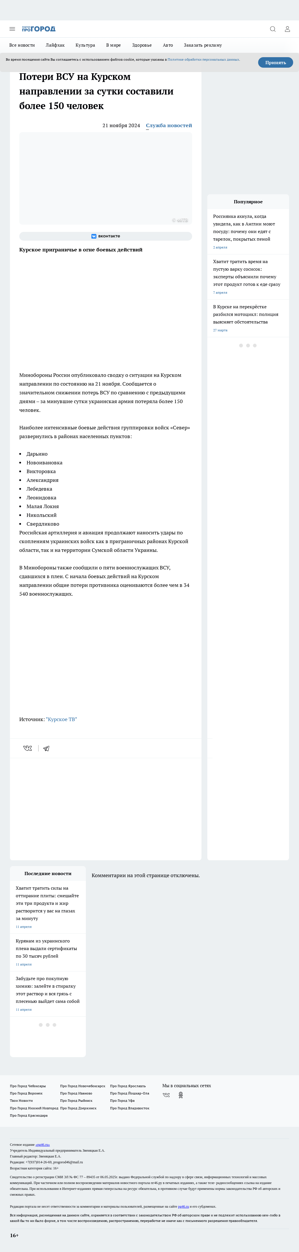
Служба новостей (169, 125)
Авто (168, 45)
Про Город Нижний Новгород (34, 1108)
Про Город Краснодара (29, 1115)
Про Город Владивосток (129, 1108)
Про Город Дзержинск (78, 1108)
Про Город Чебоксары (28, 1086)
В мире (113, 45)
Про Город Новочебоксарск (82, 1086)
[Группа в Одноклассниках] (180, 1095)
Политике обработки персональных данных (203, 59)
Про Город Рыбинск (76, 1100)
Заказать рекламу (203, 45)
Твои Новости (21, 1100)
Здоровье (142, 45)
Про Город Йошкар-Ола (129, 1093)
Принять (275, 62)
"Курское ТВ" (61, 719)
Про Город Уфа (122, 1100)
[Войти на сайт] (287, 29)
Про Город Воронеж (26, 1093)
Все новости (22, 45)
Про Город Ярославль (128, 1086)
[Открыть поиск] (273, 29)
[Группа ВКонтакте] (105, 236)
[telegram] (48, 748)
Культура (85, 45)
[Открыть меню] (12, 29)
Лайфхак (55, 45)
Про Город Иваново (76, 1093)
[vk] (28, 748)
